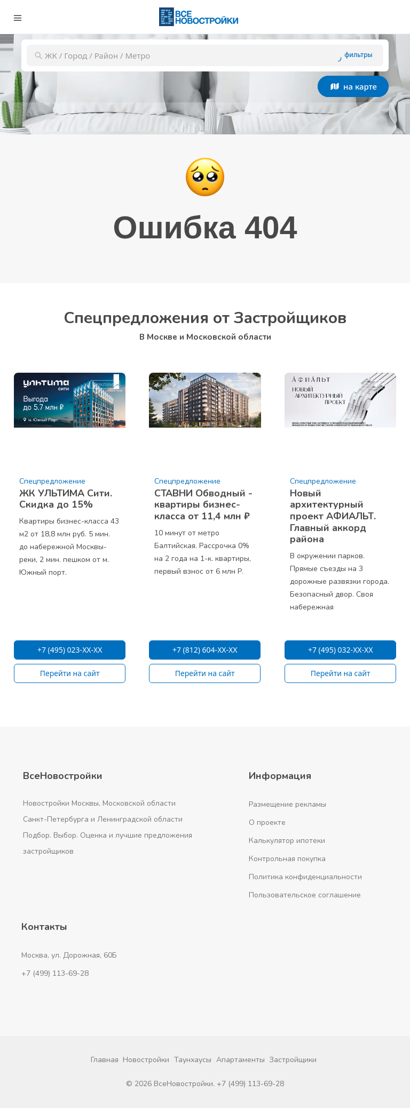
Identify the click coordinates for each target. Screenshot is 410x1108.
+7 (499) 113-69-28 (55, 973)
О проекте (267, 822)
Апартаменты (240, 1060)
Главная (105, 1060)
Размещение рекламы (287, 804)
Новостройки (146, 1060)
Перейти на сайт (70, 673)
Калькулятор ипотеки (287, 841)
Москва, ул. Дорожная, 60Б (69, 955)
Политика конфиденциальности (305, 877)
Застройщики (293, 1060)
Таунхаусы (192, 1060)
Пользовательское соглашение (305, 895)
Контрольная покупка (287, 859)
